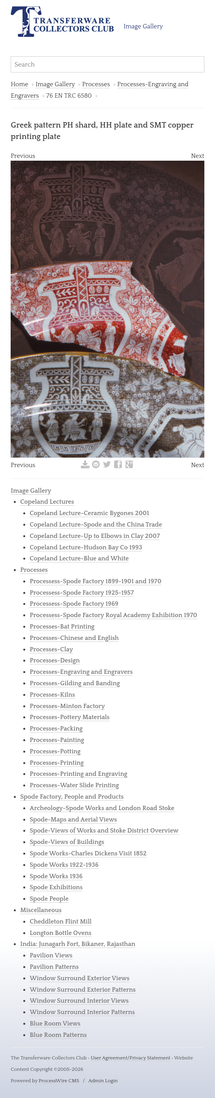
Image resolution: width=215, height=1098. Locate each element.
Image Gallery (143, 26)
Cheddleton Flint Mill (61, 921)
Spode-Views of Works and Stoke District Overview (104, 830)
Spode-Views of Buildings (67, 842)
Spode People (49, 898)
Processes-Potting (55, 751)
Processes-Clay (51, 649)
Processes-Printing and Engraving (78, 773)
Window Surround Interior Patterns (82, 1012)
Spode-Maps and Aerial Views (73, 819)
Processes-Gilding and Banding (75, 683)
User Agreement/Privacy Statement (130, 1058)
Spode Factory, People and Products (71, 796)
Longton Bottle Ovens (60, 933)
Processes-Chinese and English (74, 638)
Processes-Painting (57, 740)
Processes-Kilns (52, 694)
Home (19, 84)
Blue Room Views (55, 1023)
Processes (96, 84)
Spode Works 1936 (56, 876)
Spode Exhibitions (56, 887)
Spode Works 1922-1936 (64, 864)
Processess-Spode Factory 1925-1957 (82, 592)
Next (197, 156)
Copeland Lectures (47, 501)
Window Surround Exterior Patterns (83, 989)
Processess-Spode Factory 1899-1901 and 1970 (95, 581)
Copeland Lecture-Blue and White (79, 558)
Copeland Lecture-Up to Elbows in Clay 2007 (95, 536)
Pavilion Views (51, 955)
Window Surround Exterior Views (79, 978)
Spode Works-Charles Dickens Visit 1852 (88, 853)
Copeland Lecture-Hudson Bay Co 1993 (86, 547)
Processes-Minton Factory (67, 706)
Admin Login (103, 1080)
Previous (23, 156)
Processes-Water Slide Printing (74, 785)
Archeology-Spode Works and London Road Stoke (102, 808)
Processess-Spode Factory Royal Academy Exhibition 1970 (113, 615)
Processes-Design (55, 660)
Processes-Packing (56, 728)
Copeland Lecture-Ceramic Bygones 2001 (89, 513)
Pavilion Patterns (54, 966)
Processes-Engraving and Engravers (81, 671)
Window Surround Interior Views (79, 1000)
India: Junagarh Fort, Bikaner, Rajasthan (77, 944)
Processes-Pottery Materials (69, 717)
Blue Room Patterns (58, 1035)
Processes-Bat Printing (62, 626)
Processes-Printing (57, 762)
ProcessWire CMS (59, 1080)
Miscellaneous (41, 910)
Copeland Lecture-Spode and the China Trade (96, 524)
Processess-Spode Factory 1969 (74, 603)
